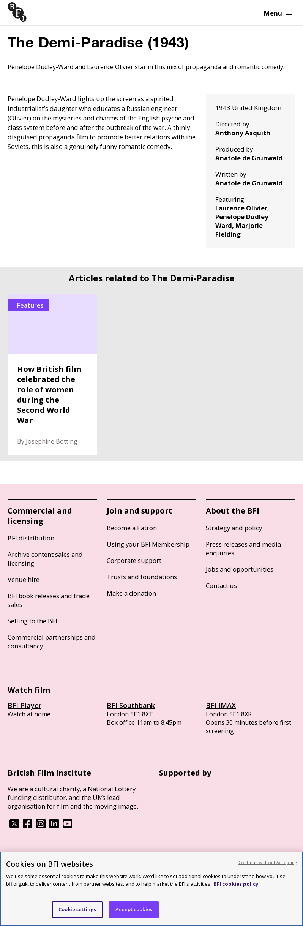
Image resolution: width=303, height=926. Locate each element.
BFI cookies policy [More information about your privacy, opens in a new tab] (235, 883)
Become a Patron (132, 527)
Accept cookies (133, 909)
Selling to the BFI (32, 620)
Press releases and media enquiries (243, 548)
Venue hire (23, 579)
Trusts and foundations (142, 576)
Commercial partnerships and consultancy (52, 641)
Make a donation (131, 593)
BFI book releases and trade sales (49, 600)
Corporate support (134, 560)
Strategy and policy (234, 527)
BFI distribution (31, 538)
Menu (278, 13)
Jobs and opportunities (239, 569)
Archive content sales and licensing (45, 558)
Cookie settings (77, 909)
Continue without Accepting (267, 862)
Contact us (221, 585)
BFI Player (24, 705)
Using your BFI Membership (148, 544)
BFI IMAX (221, 705)
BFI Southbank (131, 705)
